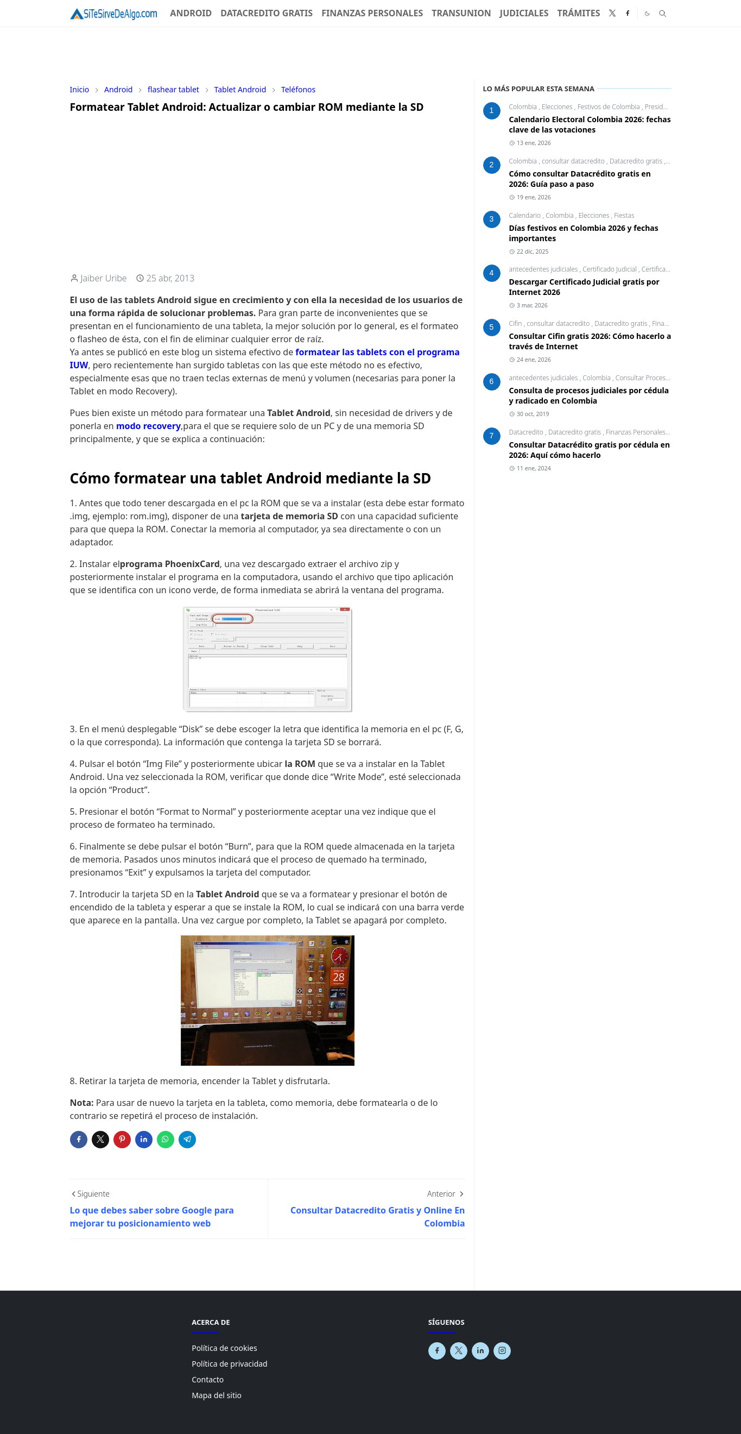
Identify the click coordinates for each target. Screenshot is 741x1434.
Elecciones (558, 106)
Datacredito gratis (637, 161)
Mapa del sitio (217, 1395)
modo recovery (148, 426)
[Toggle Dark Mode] (647, 13)
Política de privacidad (230, 1363)
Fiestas (624, 215)
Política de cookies (224, 1348)
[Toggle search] (663, 13)
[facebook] (627, 13)
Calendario (526, 215)
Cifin (516, 323)
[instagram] (502, 1351)
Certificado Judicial (610, 269)
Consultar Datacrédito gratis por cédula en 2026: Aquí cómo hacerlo (589, 449)
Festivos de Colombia (610, 106)
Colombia (524, 106)
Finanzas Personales (636, 432)
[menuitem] (191, 13)
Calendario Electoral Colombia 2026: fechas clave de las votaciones (590, 124)
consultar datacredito (574, 161)
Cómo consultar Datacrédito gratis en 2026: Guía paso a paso (580, 178)
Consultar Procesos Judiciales (659, 377)
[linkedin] (480, 1351)
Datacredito (527, 432)
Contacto (208, 1379)
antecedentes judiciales (544, 269)
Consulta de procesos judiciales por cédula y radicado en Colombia (589, 395)
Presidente (660, 106)
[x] (612, 13)
